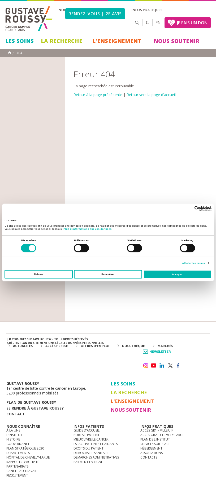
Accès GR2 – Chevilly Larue (162, 435)
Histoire (13, 439)
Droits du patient (88, 448)
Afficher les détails (193, 263)
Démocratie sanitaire (91, 453)
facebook (178, 366)
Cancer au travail (21, 471)
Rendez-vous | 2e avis (95, 14)
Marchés (165, 346)
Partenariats (17, 466)
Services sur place (155, 444)
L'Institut (14, 435)
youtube (154, 366)
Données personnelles (86, 343)
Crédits (13, 343)
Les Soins (19, 40)
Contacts (148, 457)
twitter (170, 366)
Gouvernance (18, 444)
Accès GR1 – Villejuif (156, 430)
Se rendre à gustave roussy (35, 408)
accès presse (56, 346)
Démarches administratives (96, 457)
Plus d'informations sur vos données (87, 229)
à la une (13, 430)
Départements (18, 453)
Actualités (23, 346)
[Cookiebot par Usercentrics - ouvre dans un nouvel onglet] (188, 208)
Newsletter (157, 354)
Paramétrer (107, 274)
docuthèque (133, 346)
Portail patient (87, 435)
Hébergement (151, 448)
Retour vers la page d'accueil (151, 94)
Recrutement (17, 475)
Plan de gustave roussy (31, 402)
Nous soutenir (177, 40)
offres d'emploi (95, 346)
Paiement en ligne (88, 462)
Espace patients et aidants (96, 444)
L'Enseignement (117, 40)
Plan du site (29, 343)
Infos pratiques (147, 10)
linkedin (162, 366)
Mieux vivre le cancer (91, 439)
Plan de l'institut (155, 439)
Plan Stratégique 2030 (25, 448)
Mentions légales (53, 343)
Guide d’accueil (87, 430)
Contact (15, 413)
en (158, 22)
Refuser (38, 274)
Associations (151, 453)
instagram (145, 366)
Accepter (177, 274)
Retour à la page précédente (98, 94)
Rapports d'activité (22, 462)
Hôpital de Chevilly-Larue (28, 457)
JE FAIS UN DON (192, 23)
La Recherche (61, 40)
